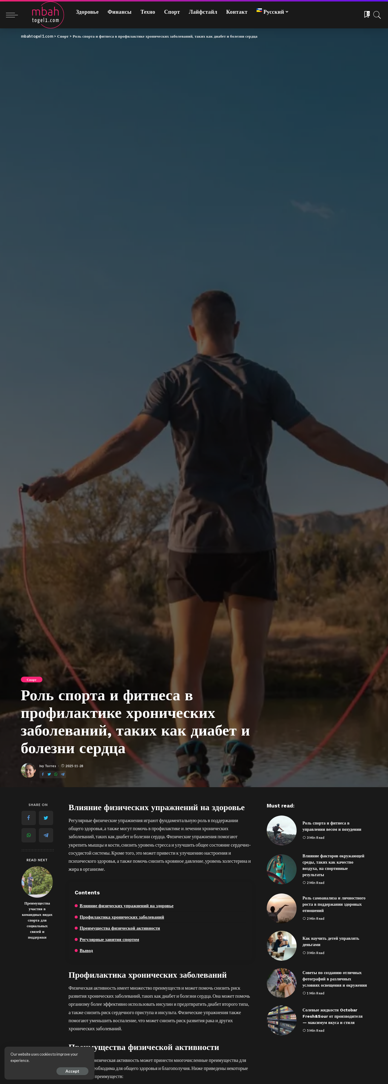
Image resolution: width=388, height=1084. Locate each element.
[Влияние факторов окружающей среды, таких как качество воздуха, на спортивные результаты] (282, 869)
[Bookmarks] (366, 14)
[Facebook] (42, 774)
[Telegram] (62, 774)
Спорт (32, 679)
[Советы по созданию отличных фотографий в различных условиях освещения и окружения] (282, 983)
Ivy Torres (47, 765)
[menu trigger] (15, 14)
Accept (72, 1071)
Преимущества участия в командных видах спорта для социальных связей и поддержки (37, 920)
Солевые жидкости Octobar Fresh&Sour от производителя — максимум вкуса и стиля (333, 1016)
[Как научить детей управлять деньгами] (282, 946)
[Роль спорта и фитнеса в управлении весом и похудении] (282, 830)
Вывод (86, 950)
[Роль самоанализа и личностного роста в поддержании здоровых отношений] (282, 908)
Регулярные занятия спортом (109, 939)
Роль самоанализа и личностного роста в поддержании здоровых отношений (334, 904)
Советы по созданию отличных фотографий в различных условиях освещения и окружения (335, 979)
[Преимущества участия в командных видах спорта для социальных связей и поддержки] (37, 882)
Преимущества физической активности (120, 928)
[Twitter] (49, 774)
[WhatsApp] (56, 774)
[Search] (377, 14)
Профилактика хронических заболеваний (122, 917)
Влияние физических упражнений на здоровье (127, 905)
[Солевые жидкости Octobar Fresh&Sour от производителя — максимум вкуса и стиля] (282, 1020)
